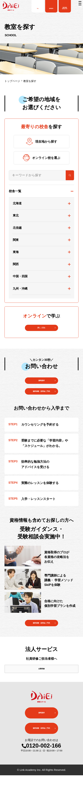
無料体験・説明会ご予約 (41, 644)
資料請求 (41, 389)
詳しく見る (41, 331)
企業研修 (41, 697)
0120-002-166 (43, 777)
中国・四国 (20, 276)
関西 (16, 264)
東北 (16, 215)
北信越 (17, 227)
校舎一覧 (15, 191)
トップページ (12, 81)
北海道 (17, 203)
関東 (16, 240)
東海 (16, 252)
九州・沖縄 (20, 288)
